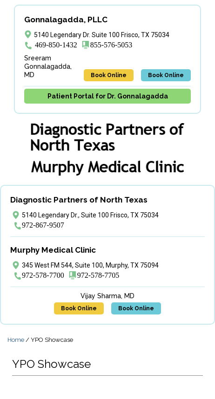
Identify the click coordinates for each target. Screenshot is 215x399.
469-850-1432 (56, 45)
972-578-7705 (98, 275)
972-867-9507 (43, 225)
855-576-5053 (111, 45)
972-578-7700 (43, 275)
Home (15, 339)
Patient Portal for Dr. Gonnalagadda (107, 96)
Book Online (109, 75)
